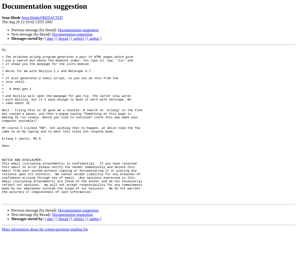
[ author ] (94, 38)
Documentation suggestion (78, 30)
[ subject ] (78, 38)
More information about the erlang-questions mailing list (45, 260)
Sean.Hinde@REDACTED (42, 18)
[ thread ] (63, 38)
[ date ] (50, 38)
